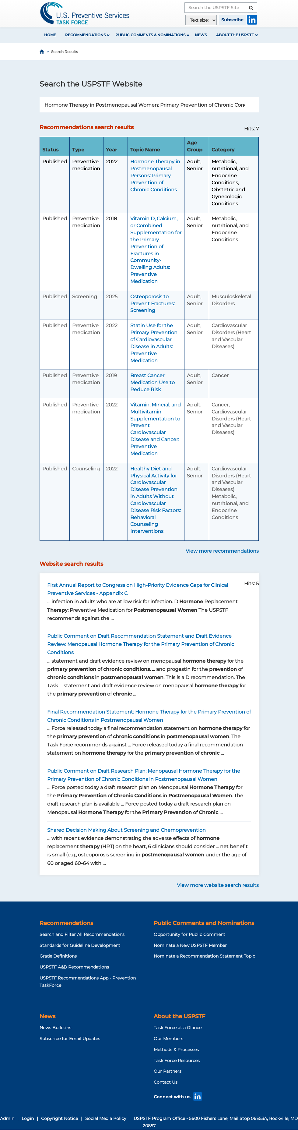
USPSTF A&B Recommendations (74, 967)
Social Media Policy (105, 1118)
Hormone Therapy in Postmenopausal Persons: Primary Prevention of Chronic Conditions (155, 175)
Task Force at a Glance (178, 1027)
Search (255, 104)
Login (28, 1118)
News (201, 35)
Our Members (168, 1038)
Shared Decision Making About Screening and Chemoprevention (126, 830)
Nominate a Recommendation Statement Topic (204, 956)
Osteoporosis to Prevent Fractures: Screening (152, 303)
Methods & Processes (176, 1049)
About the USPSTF (235, 35)
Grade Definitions (58, 956)
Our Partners (167, 1071)
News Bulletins (55, 1027)
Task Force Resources (177, 1060)
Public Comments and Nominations (204, 923)
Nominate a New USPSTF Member (190, 945)
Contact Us (165, 1082)
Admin (7, 1118)
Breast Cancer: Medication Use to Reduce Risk (152, 382)
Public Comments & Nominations (150, 35)
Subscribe (232, 20)
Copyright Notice (59, 1118)
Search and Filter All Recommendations (82, 934)
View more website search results (218, 885)
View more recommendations (222, 551)
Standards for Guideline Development (80, 945)
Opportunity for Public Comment (189, 934)
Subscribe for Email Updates (70, 1038)
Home (50, 35)
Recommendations (85, 35)
